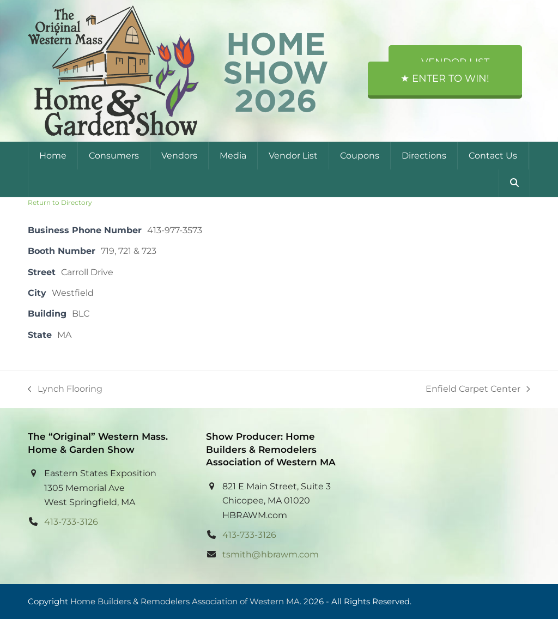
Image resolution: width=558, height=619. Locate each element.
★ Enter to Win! (445, 78)
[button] (514, 183)
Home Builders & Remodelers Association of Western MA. (185, 601)
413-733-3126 (71, 522)
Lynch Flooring (65, 390)
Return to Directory (60, 202)
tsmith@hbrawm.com (270, 554)
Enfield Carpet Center (478, 390)
